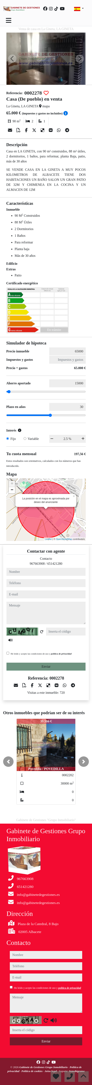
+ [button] (12, 484)
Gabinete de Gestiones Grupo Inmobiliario (43, 1067)
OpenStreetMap (64, 539)
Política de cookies (32, 1071)
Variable (33, 439)
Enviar (46, 666)
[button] (8, 761)
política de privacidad (61, 653)
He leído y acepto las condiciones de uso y (41, 653)
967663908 (37, 563)
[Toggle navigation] (8, 20)
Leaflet (48, 539)
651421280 (54, 563)
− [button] (12, 490)
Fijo (13, 439)
